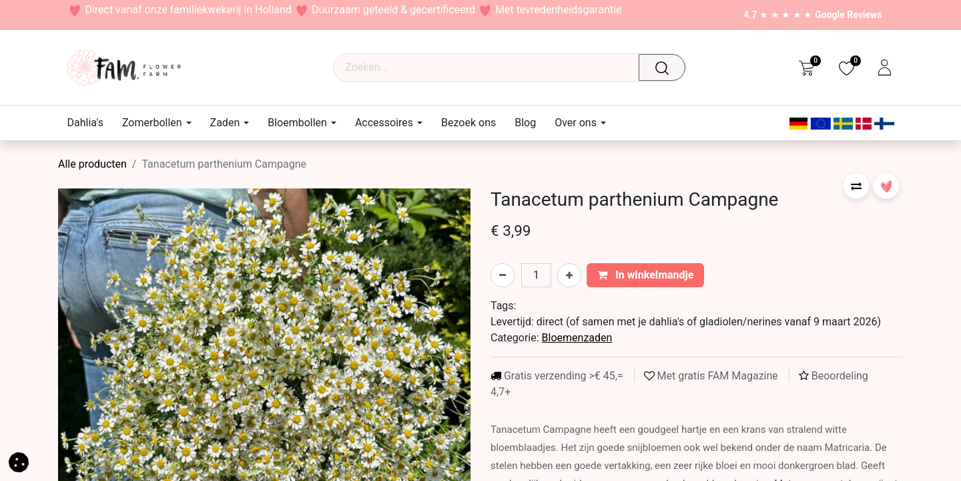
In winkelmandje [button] (645, 275)
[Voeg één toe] (569, 275)
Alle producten (92, 164)
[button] (856, 185)
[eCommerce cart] (806, 67)
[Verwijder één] (503, 275)
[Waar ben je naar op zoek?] (665, 67)
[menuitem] (90, 123)
